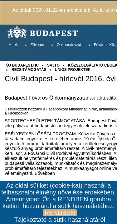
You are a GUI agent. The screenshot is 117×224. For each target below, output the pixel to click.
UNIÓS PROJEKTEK (73, 70)
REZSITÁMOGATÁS (29, 70)
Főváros (37, 45)
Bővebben (45, 173)
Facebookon (18, 113)
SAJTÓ (53, 65)
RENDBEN (60, 212)
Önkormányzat (69, 45)
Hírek (13, 45)
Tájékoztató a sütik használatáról (59, 219)
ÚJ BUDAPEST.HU (22, 65)
